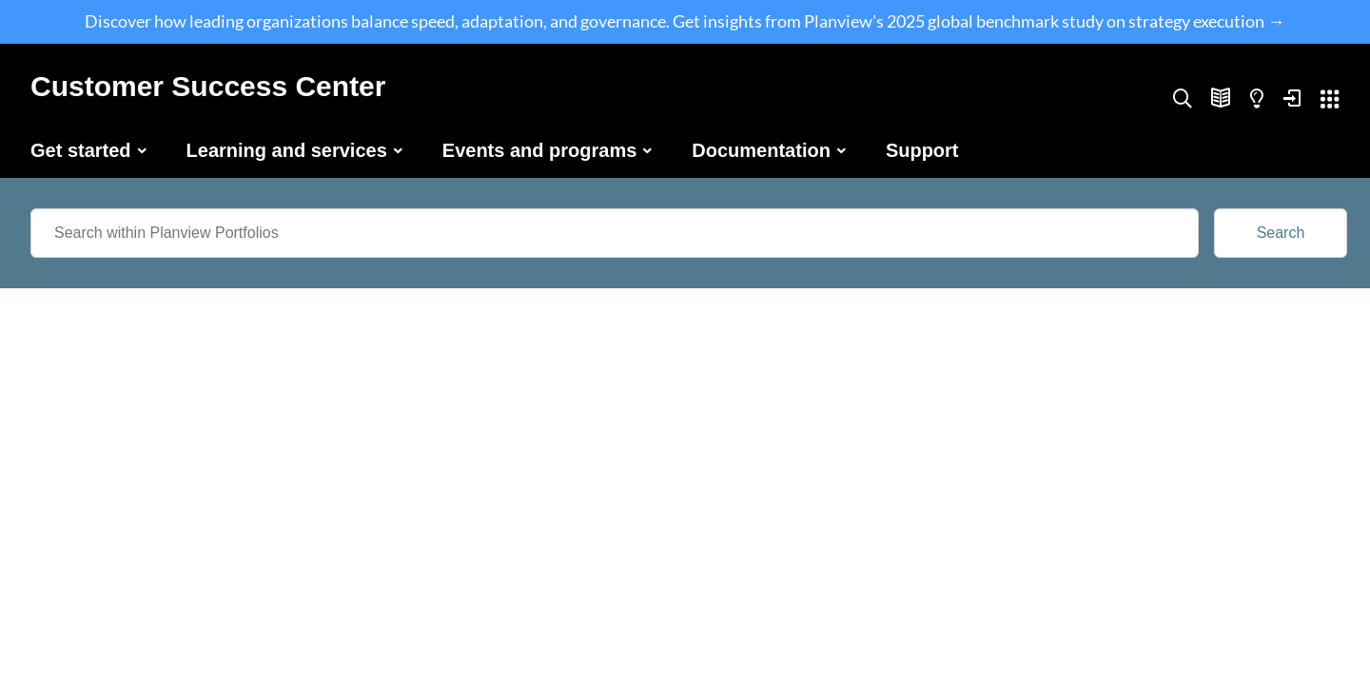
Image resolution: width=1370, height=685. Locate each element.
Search (1281, 233)
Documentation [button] (761, 150)
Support (922, 150)
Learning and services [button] (286, 150)
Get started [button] (80, 150)
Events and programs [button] (539, 150)
